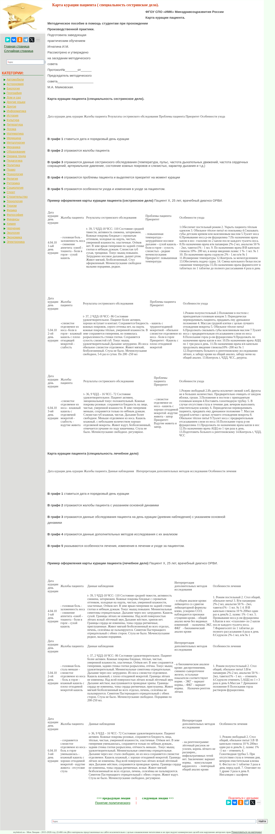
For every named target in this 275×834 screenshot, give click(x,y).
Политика (13, 165)
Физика (12, 210)
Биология (13, 88)
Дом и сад (14, 97)
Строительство (17, 196)
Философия (15, 214)
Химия (11, 223)
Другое (11, 106)
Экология (13, 232)
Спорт (11, 192)
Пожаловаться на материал (246, 832)
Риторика (13, 183)
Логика (11, 129)
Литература (15, 124)
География (14, 93)
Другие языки (16, 102)
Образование (16, 151)
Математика (15, 133)
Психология (15, 174)
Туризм (12, 205)
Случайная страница (18, 51)
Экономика (14, 237)
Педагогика (14, 160)
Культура (13, 120)
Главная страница (16, 46)
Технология (15, 201)
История (12, 115)
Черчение (13, 228)
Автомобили (15, 79)
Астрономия (15, 84)
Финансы (13, 219)
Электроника (16, 242)
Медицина (14, 138)
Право (11, 169)
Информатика (16, 111)
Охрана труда (16, 156)
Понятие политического (112, 803)
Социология (15, 187)
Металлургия (16, 142)
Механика (13, 147)
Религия (12, 178)
